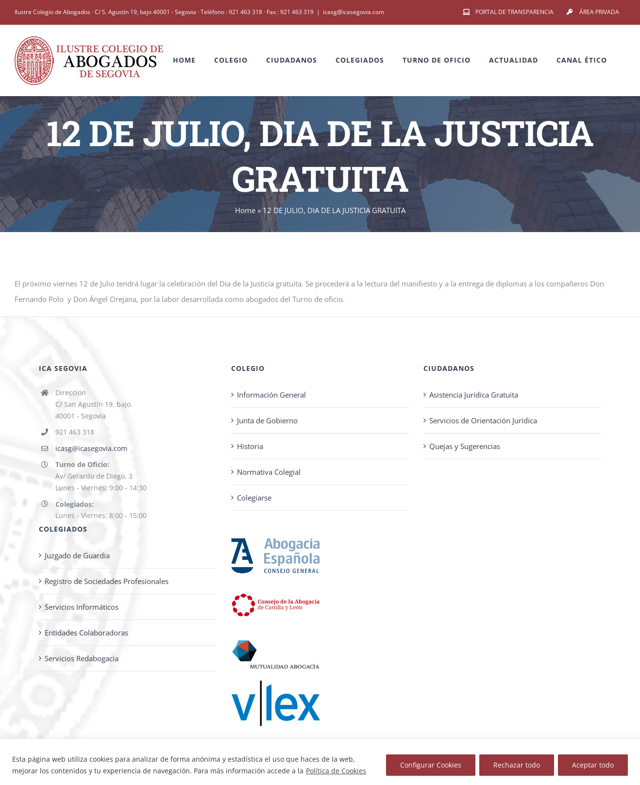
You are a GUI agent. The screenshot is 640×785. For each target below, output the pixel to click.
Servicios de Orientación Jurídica (483, 420)
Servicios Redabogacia (81, 658)
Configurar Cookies (430, 764)
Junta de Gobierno (267, 420)
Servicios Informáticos (81, 607)
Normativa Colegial (269, 472)
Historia (250, 446)
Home (245, 210)
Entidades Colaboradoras (86, 632)
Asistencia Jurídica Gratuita (473, 395)
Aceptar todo (593, 764)
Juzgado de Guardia (77, 555)
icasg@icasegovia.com (353, 12)
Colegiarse (254, 497)
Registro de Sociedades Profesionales (106, 581)
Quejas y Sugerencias (464, 446)
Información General (271, 395)
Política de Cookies (336, 770)
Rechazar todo (516, 764)
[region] (320, 762)
